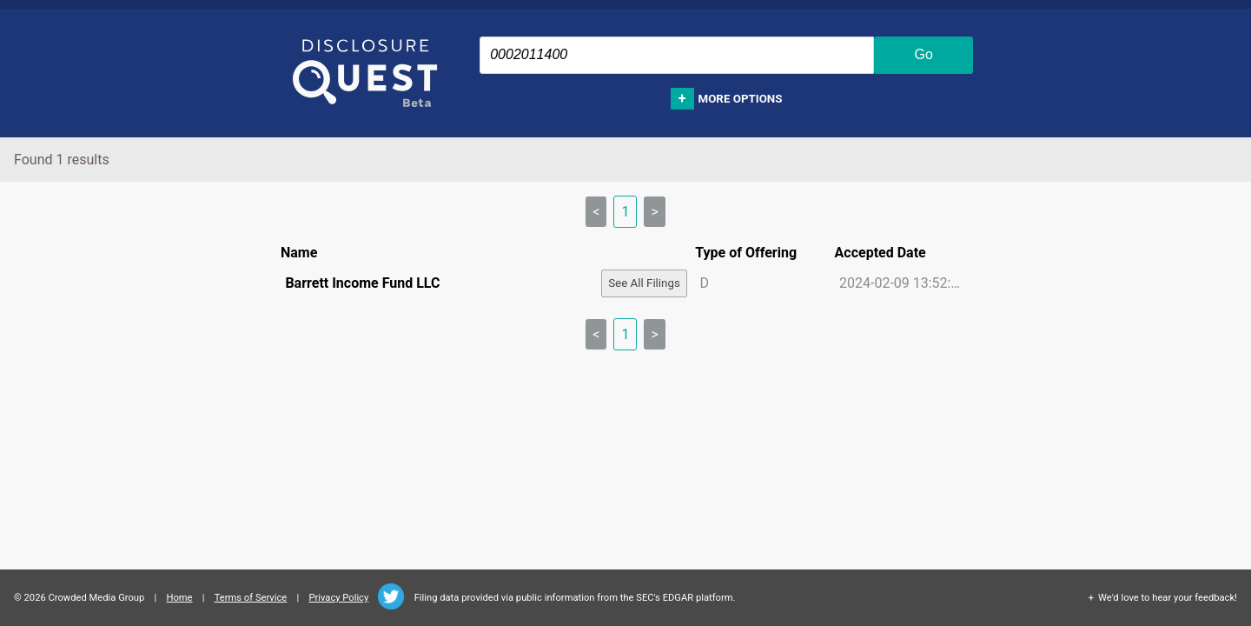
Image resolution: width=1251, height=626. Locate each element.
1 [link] (625, 211)
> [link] (654, 211)
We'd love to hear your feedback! (1167, 597)
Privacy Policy (338, 597)
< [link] (595, 211)
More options (740, 98)
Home (179, 597)
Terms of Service (251, 597)
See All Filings (644, 283)
